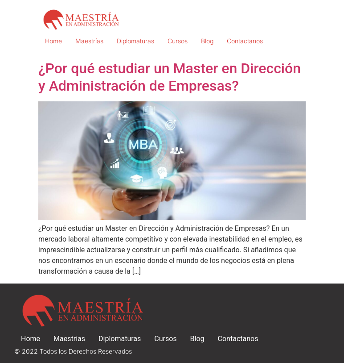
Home (53, 41)
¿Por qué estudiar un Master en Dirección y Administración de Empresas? (169, 77)
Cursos (178, 41)
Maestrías (89, 41)
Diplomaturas (135, 41)
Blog (207, 41)
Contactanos (245, 41)
